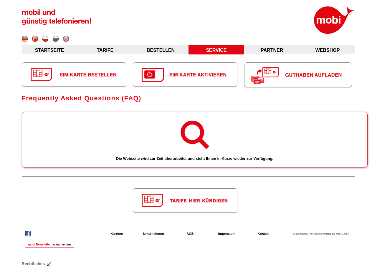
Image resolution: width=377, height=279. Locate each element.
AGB (190, 233)
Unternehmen (153, 233)
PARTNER (272, 50)
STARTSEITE (49, 50)
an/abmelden (62, 244)
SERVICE (216, 50)
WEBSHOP (327, 50)
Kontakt (263, 233)
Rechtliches (37, 263)
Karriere (116, 233)
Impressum (227, 233)
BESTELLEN (161, 50)
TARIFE (105, 50)
